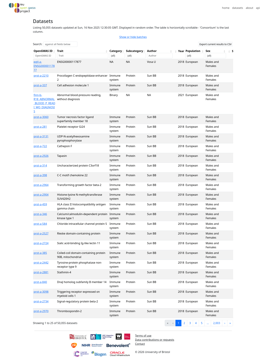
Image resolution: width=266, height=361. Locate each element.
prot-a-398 (40, 175)
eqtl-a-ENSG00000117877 (44, 66)
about (249, 8)
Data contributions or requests (154, 340)
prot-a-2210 (41, 75)
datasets (237, 8)
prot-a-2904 (41, 195)
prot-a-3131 (41, 136)
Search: (37, 44)
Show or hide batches (133, 37)
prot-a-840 (40, 282)
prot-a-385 (40, 253)
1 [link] (178, 323)
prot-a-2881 (41, 272)
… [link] (208, 323)
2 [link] (184, 323)
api (258, 8)
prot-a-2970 (41, 311)
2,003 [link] (216, 323)
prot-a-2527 (41, 233)
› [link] (224, 323)
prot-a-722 (40, 146)
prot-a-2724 (41, 243)
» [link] (230, 323)
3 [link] (190, 323)
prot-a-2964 (41, 185)
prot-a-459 (40, 204)
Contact (140, 344)
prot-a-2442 (41, 262)
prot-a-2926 (41, 156)
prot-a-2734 (41, 301)
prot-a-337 (40, 85)
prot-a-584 (40, 224)
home (226, 8)
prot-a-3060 (41, 117)
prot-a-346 (40, 214)
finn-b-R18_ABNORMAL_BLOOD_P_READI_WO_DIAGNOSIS (44, 103)
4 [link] (196, 323)
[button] (54, 51)
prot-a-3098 (41, 292)
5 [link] (202, 323)
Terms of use (143, 336)
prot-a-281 (40, 127)
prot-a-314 (40, 165)
